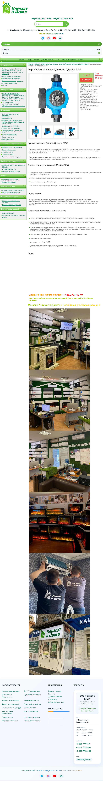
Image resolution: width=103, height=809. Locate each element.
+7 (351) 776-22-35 (83, 750)
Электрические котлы (32, 717)
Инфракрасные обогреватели (12, 147)
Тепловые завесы (8, 154)
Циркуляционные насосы (10, 179)
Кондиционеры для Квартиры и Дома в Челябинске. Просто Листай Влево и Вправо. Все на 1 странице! (13, 71)
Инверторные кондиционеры (11, 75)
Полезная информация (68, 59)
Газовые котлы (7, 117)
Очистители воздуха (9, 168)
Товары (29, 59)
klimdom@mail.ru (84, 759)
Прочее (4, 85)
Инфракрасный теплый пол (11, 125)
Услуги (36, 59)
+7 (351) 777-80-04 (83, 743)
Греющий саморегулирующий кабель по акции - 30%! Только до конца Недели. (13, 121)
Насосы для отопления (32, 720)
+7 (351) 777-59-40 (83, 747)
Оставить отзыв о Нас (56, 702)
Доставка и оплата (47, 59)
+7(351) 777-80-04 (62, 18)
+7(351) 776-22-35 (41, 18)
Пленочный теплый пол (32, 704)
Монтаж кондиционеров (10, 690)
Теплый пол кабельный (10, 704)
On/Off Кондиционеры (32, 690)
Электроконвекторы (31, 711)
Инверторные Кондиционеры (7, 695)
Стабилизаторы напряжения (11, 204)
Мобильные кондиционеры (11, 78)
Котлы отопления (8, 136)
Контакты (22, 59)
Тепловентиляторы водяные (11, 156)
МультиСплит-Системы (32, 694)
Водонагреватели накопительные (13, 190)
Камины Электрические (10, 700)
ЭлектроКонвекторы (9, 149)
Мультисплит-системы (9, 83)
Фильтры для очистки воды (11, 171)
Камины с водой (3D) (31, 700)
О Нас (57, 59)
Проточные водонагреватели (11, 192)
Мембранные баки (8, 139)
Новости (81, 59)
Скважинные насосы (9, 181)
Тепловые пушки (7, 152)
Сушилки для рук (8, 212)
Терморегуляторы (30, 707)
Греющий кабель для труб (11, 707)
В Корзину (86, 79)
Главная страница (54, 690)
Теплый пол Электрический (11, 128)
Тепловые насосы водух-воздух (12, 80)
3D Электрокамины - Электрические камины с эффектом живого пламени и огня (13, 103)
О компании (52, 699)
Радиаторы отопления (9, 134)
